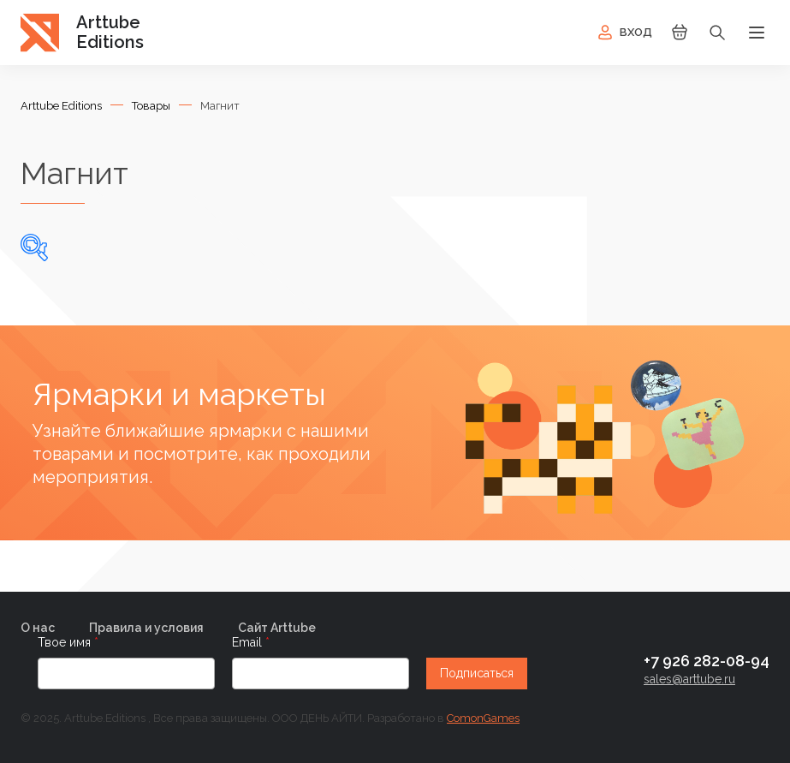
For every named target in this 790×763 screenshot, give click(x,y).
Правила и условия (146, 628)
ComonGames (483, 718)
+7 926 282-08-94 (706, 661)
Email (248, 642)
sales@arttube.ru (689, 679)
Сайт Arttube (277, 628)
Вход (623, 32)
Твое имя (66, 642)
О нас (38, 628)
